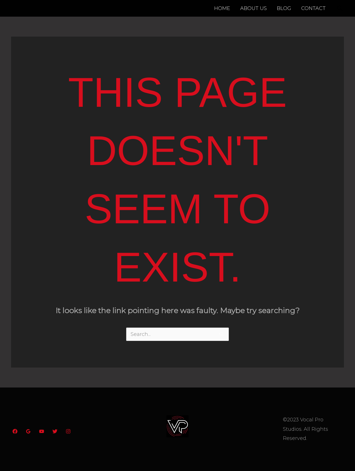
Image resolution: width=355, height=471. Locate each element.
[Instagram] (68, 431)
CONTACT (313, 8)
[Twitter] (54, 431)
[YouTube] (41, 431)
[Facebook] (14, 431)
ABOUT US (253, 8)
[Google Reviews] (28, 431)
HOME (222, 8)
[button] (340, 8)
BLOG (284, 8)
